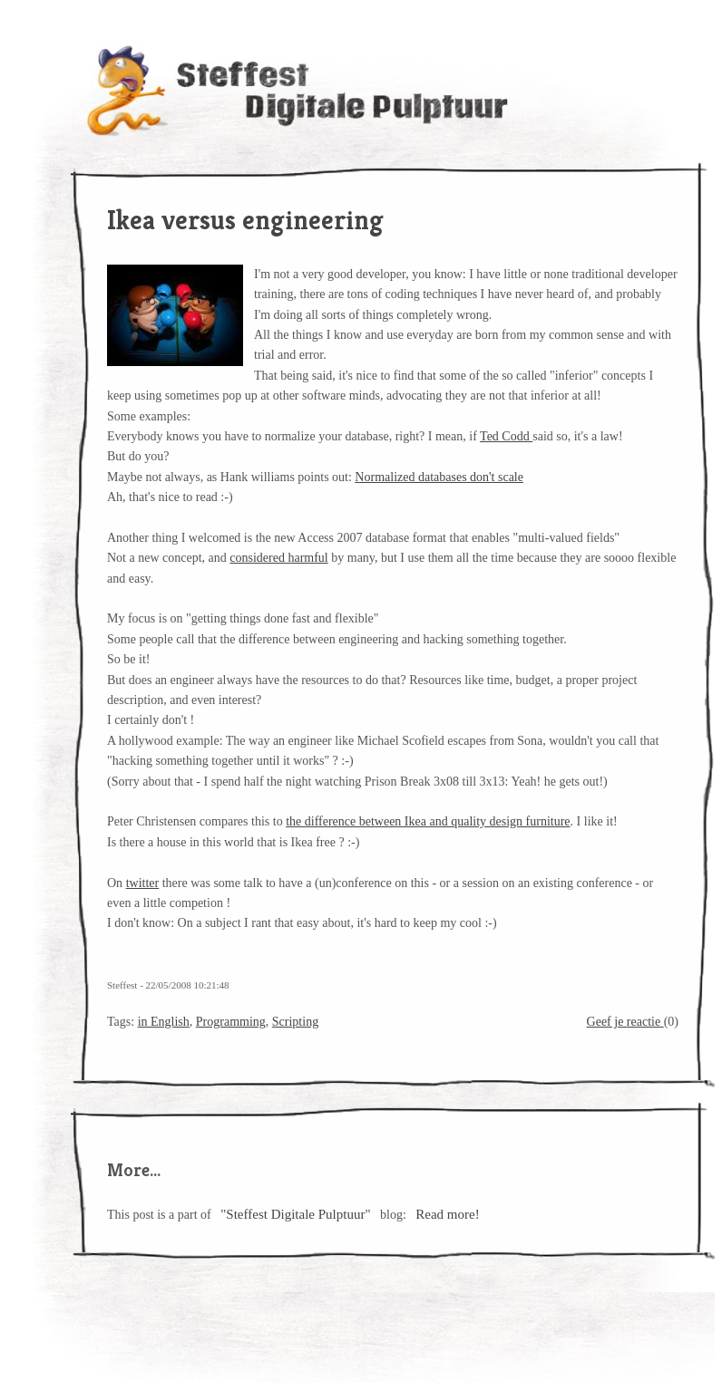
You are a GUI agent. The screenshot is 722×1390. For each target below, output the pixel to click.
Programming (231, 1021)
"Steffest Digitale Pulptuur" (295, 1214)
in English (164, 1021)
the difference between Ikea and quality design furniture (428, 821)
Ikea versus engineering (245, 220)
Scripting (295, 1021)
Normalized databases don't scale (439, 477)
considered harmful (278, 558)
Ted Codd (506, 436)
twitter (143, 883)
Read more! (447, 1214)
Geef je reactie (625, 1021)
